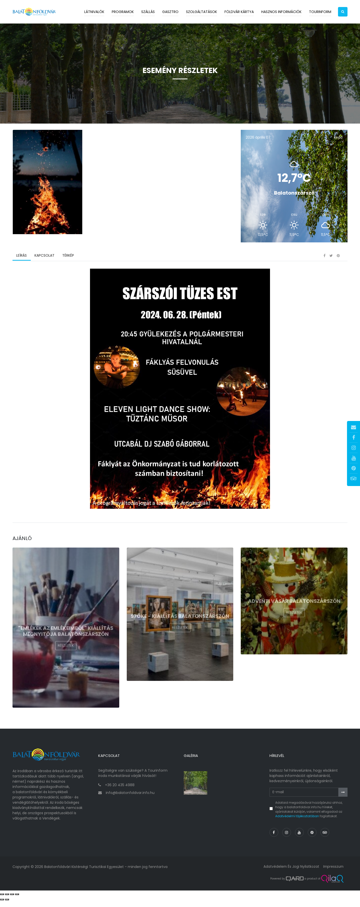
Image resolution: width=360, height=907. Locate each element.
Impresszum (333, 872)
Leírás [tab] (21, 263)
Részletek (66, 655)
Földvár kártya (239, 11)
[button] (343, 12)
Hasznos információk (281, 11)
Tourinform (320, 11)
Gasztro (170, 11)
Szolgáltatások (201, 11)
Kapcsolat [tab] (44, 263)
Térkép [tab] (68, 263)
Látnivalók (94, 11)
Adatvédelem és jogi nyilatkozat (290, 872)
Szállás (148, 11)
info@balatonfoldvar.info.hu (130, 798)
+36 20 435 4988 (119, 790)
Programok (123, 11)
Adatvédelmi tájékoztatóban (297, 822)
